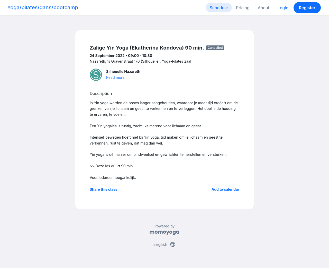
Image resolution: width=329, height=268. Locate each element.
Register (307, 7)
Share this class (103, 189)
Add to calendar (225, 189)
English (164, 244)
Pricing (243, 7)
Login (283, 7)
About (263, 7)
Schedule (219, 7)
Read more (115, 77)
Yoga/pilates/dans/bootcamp (42, 7)
